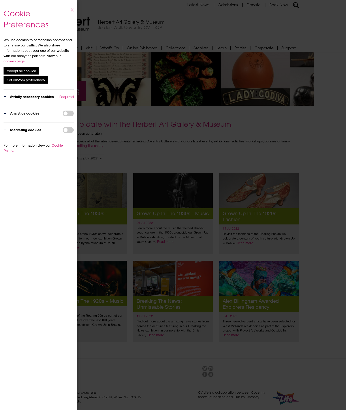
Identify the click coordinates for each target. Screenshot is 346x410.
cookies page (14, 61)
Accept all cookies (21, 71)
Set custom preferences (26, 80)
